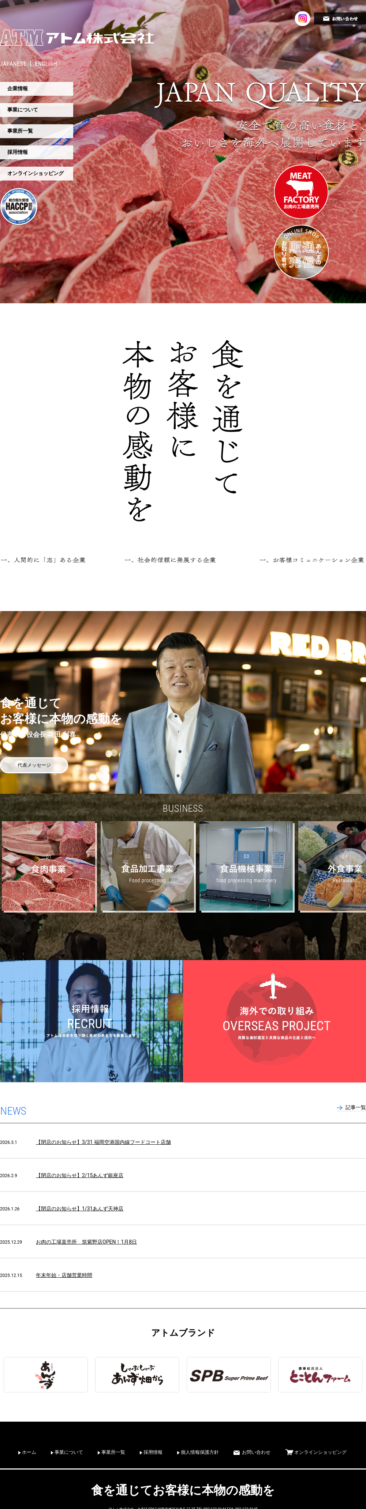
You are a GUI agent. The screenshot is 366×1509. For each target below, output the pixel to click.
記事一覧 (356, 1107)
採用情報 (17, 152)
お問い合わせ (256, 1452)
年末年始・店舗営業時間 (64, 1275)
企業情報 (17, 88)
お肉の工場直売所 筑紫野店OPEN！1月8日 (86, 1242)
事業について (22, 110)
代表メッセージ (34, 765)
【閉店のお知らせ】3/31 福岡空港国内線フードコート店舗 (103, 1142)
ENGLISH (46, 64)
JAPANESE (13, 64)
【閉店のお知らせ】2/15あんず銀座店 (79, 1175)
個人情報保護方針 (200, 1452)
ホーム (29, 1452)
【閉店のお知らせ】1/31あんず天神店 (79, 1209)
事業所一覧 (20, 131)
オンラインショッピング (35, 173)
